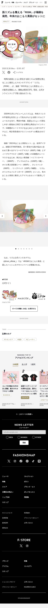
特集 (13, 2)
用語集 (26, 497)
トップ (3, 6)
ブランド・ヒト (33, 2)
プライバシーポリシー (31, 518)
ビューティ (19, 2)
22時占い (42, 2)
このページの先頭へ (24, 414)
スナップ (5, 502)
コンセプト (28, 566)
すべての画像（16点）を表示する (24, 309)
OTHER (38, 437)
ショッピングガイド (8, 582)
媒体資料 (5, 523)
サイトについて (7, 513)
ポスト (26, 481)
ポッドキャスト (29, 492)
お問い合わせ (28, 523)
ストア (26, 2)
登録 (24, 443)
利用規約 (27, 513)
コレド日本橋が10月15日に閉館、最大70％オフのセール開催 (10, 388)
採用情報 (5, 518)
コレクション (28, 476)
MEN (11, 437)
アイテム (5, 566)
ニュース (7, 2)
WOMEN (24, 437)
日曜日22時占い (7, 492)
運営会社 (5, 528)
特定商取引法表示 (30, 587)
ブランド (5, 561)
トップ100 (5, 497)
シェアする (18, 72)
